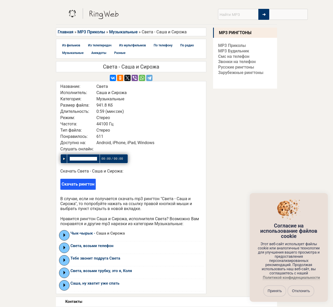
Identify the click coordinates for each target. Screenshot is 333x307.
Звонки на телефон (237, 61)
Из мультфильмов (132, 45)
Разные (119, 53)
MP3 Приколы (91, 31)
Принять (275, 291)
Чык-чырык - (98, 233)
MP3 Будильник (233, 50)
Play (64, 235)
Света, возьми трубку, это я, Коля (101, 270)
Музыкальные (123, 31)
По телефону (163, 45)
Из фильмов (71, 45)
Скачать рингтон (78, 184)
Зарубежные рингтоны (241, 72)
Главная (65, 31)
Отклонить (301, 291)
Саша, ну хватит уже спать (95, 283)
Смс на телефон (233, 56)
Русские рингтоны (236, 67)
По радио (187, 45)
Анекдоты (98, 53)
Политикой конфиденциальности (291, 277)
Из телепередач (99, 45)
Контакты (73, 301)
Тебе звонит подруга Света (95, 258)
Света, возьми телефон (92, 245)
